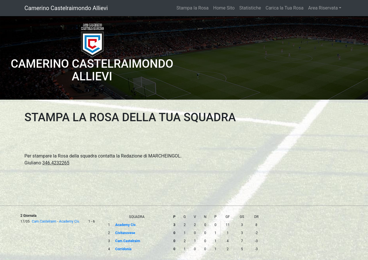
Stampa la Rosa (193, 8)
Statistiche (250, 8)
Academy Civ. (69, 221)
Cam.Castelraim (44, 221)
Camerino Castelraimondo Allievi (66, 8)
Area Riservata (323, 8)
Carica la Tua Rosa (285, 8)
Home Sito (224, 8)
